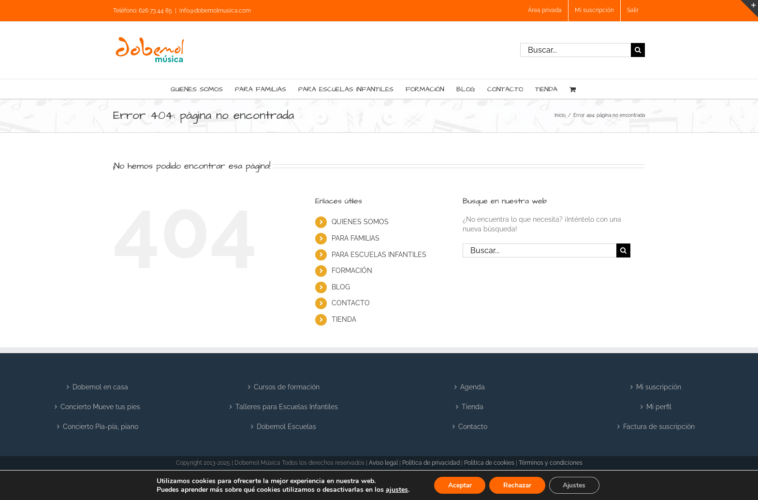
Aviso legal (383, 462)
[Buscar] (638, 50)
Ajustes (576, 484)
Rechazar (517, 484)
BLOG (341, 287)
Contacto (472, 426)
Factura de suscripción (659, 426)
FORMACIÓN (352, 270)
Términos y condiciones (551, 462)
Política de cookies (489, 462)
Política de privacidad (431, 462)
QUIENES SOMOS (360, 222)
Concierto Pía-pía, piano (100, 426)
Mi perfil (658, 407)
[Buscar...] (575, 50)
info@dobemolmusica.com (215, 10)
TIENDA (344, 319)
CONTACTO (351, 303)
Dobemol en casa (100, 387)
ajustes (394, 489)
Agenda (472, 387)
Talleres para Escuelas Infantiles (286, 407)
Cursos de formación (287, 387)
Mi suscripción (658, 387)
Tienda (472, 407)
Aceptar (458, 484)
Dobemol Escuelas (286, 426)
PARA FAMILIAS (355, 238)
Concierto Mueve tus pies (100, 407)
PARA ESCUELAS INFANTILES (379, 254)
